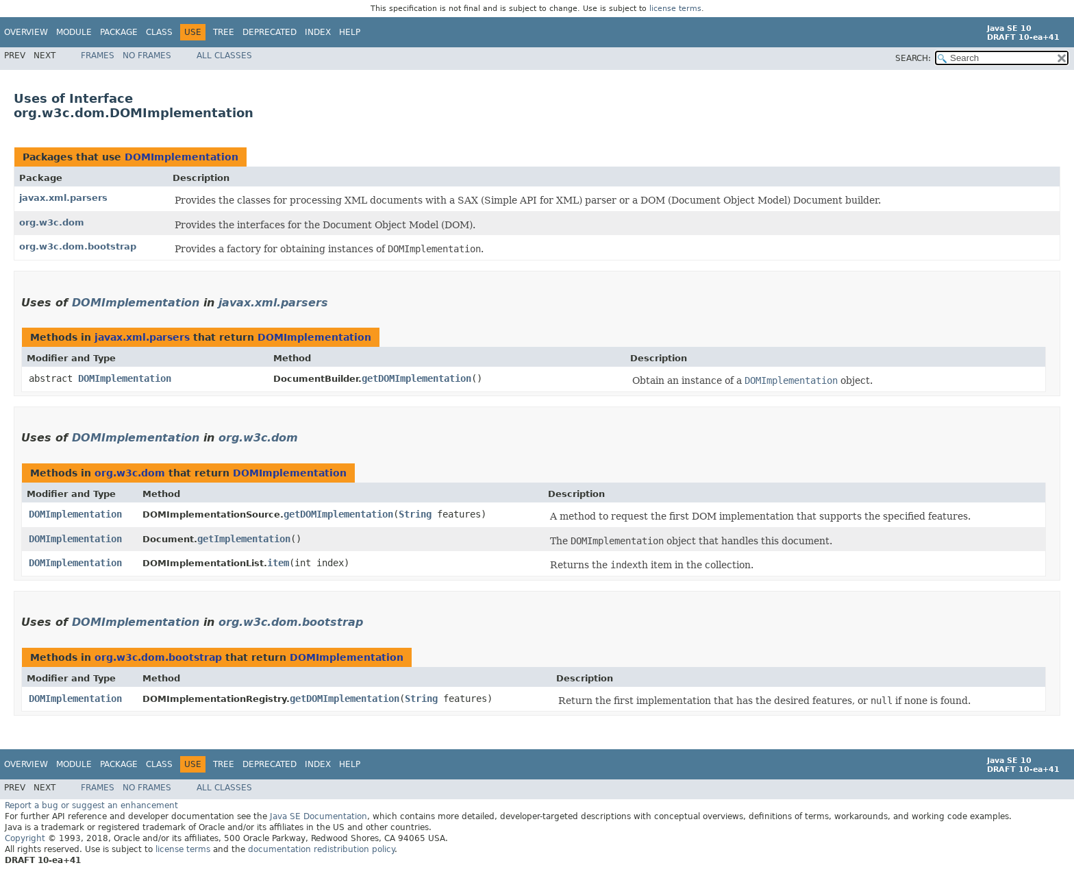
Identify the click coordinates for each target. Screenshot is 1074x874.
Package (119, 32)
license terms (675, 8)
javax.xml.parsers (63, 198)
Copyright (25, 838)
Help (349, 32)
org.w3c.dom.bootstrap (77, 246)
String (415, 514)
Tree (223, 32)
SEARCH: (913, 58)
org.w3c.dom (51, 222)
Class (159, 32)
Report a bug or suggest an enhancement (91, 805)
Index (318, 32)
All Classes (224, 55)
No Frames (147, 55)
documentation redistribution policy (321, 849)
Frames (97, 55)
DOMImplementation (181, 156)
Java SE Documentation (318, 816)
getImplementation (243, 538)
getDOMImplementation (416, 378)
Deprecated (269, 32)
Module (74, 32)
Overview (26, 32)
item (278, 562)
